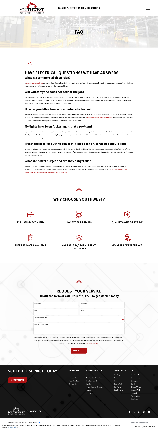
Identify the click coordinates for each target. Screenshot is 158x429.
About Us (72, 375)
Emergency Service (135, 382)
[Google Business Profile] (144, 412)
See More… (90, 393)
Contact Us (73, 384)
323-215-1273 (34, 411)
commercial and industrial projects (99, 118)
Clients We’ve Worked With (136, 388)
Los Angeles (118, 375)
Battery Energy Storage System (94, 388)
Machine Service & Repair (95, 378)
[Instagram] (134, 412)
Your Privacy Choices (32, 422)
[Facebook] (129, 412)
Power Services (91, 375)
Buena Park (118, 384)
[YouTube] (149, 412)
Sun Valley (118, 387)
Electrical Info (136, 375)
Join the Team (74, 378)
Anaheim (117, 378)
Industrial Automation (135, 394)
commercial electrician (34, 83)
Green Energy (136, 378)
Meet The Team (74, 381)
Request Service (17, 380)
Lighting (88, 384)
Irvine (116, 381)
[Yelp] (139, 412)
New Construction (92, 381)
